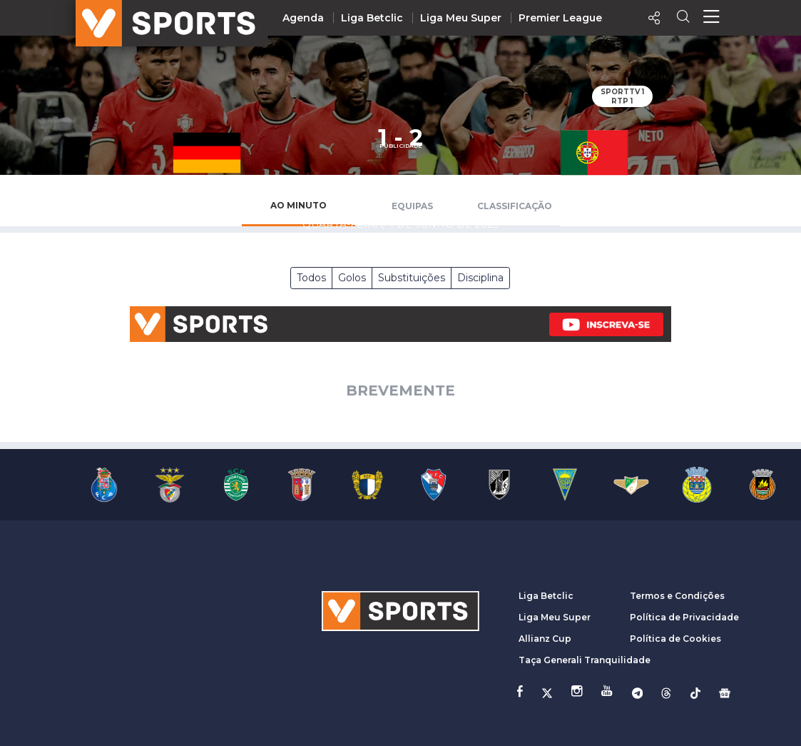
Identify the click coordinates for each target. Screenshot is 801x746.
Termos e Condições (677, 595)
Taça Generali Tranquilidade (585, 660)
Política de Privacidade (684, 617)
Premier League (560, 17)
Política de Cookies (675, 638)
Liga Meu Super (460, 17)
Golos (352, 277)
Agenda (303, 17)
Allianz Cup (545, 638)
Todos (311, 277)
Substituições (411, 277)
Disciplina (480, 277)
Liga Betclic (372, 17)
